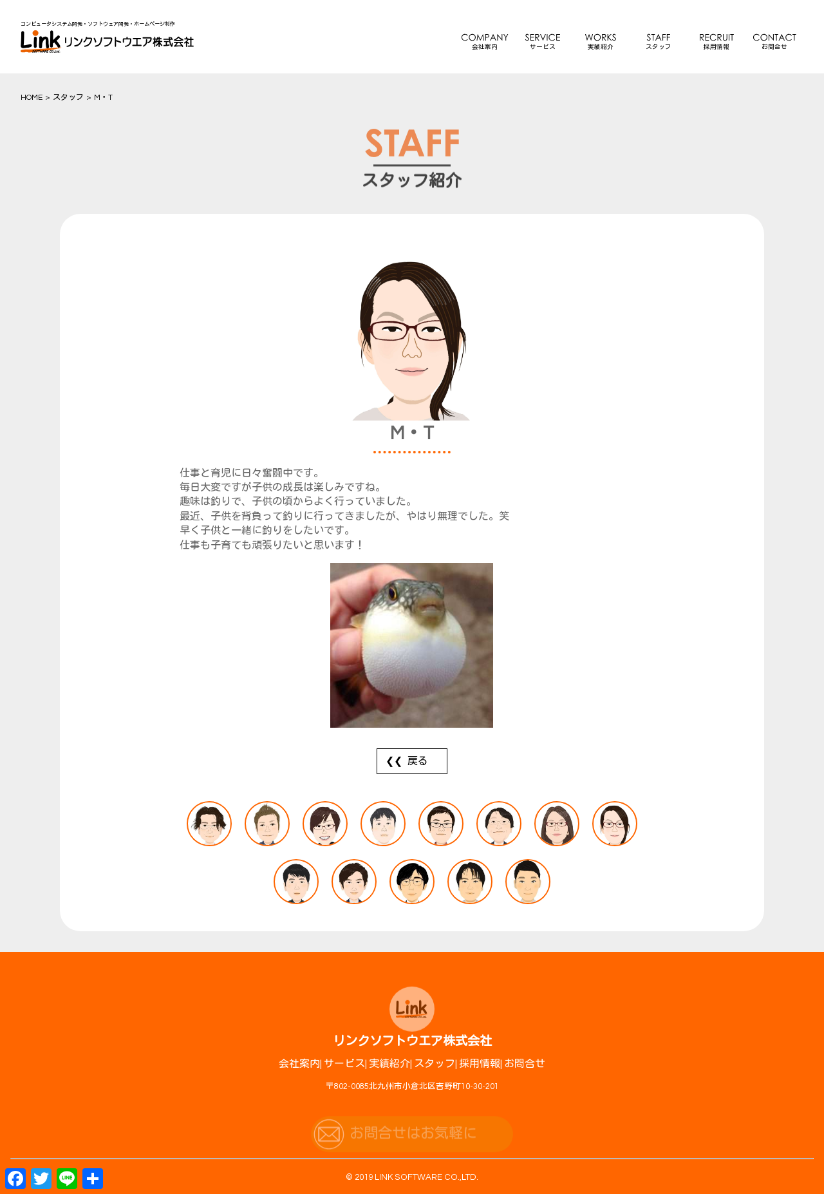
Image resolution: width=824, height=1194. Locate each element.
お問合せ (774, 47)
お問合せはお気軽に (413, 1141)
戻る (417, 761)
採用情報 (716, 47)
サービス (543, 47)
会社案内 (485, 47)
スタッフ (658, 47)
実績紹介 (600, 47)
